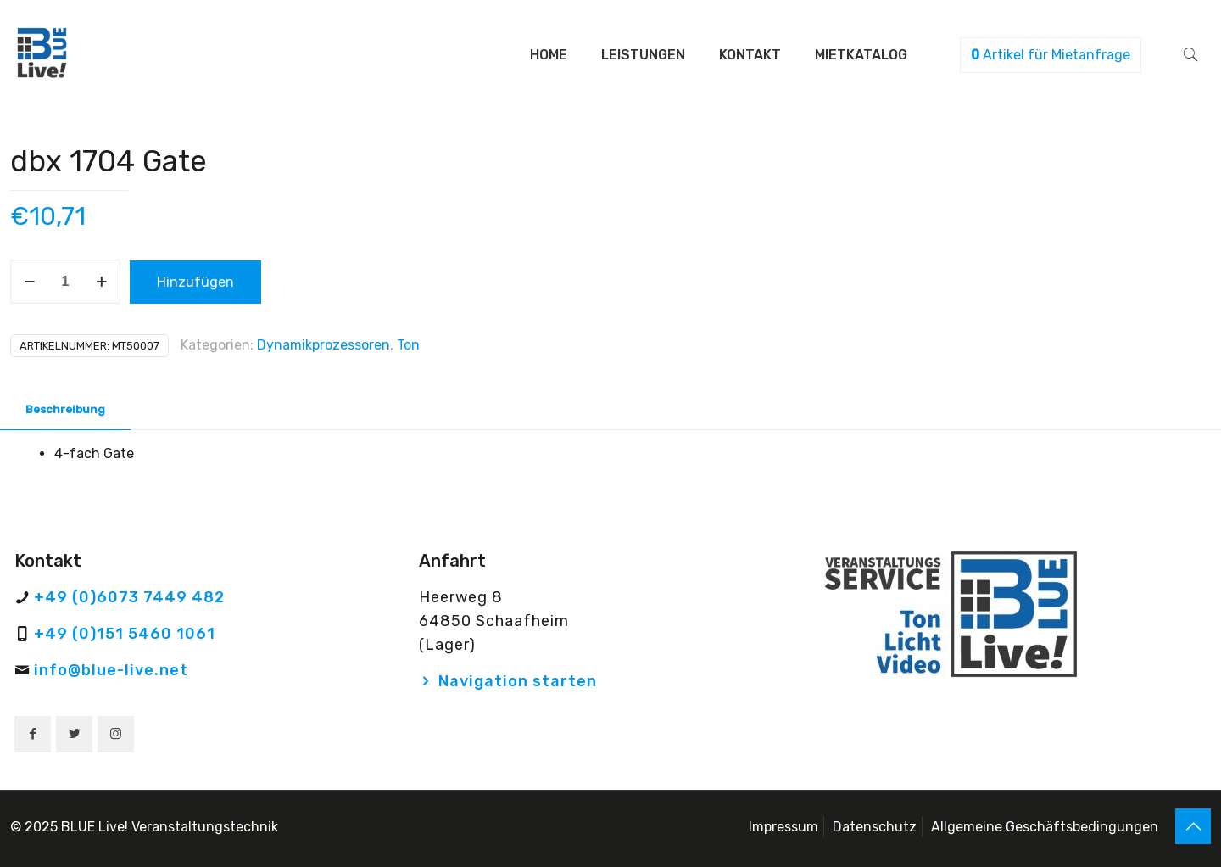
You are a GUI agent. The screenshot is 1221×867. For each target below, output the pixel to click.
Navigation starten (517, 681)
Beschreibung (65, 409)
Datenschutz (875, 827)
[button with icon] (32, 734)
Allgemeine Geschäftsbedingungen (1044, 827)
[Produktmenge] (65, 282)
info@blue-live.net (111, 670)
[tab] (65, 410)
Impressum (783, 827)
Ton (408, 345)
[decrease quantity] (29, 281)
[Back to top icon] (1193, 826)
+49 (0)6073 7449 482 (129, 597)
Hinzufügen (195, 282)
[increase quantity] (101, 281)
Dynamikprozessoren (323, 345)
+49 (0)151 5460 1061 (124, 633)
